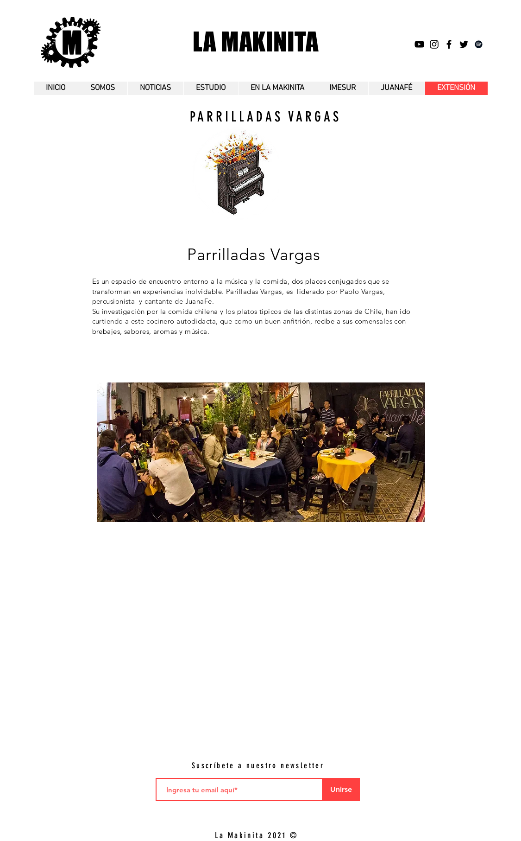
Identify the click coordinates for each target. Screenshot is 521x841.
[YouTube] (419, 44)
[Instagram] (434, 44)
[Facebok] (449, 44)
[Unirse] (341, 789)
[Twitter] (464, 44)
